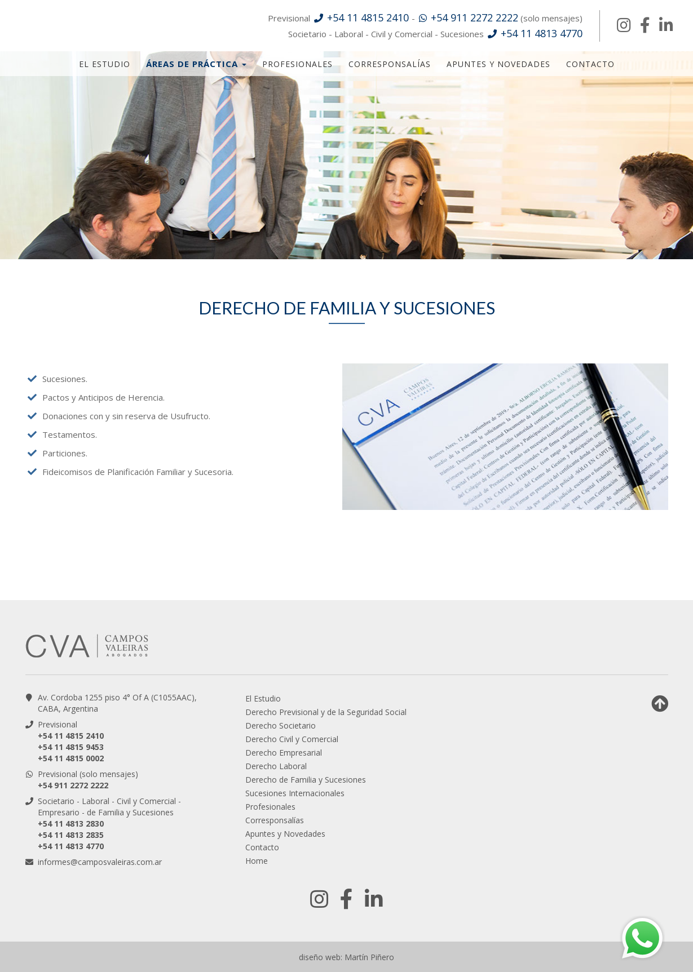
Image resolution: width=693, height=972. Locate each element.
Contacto (590, 64)
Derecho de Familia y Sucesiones (305, 779)
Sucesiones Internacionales (295, 793)
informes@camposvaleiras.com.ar (100, 861)
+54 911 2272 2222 (73, 785)
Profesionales (297, 64)
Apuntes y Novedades (498, 64)
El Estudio (104, 64)
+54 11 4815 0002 (71, 758)
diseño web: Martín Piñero (346, 957)
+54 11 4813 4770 (71, 846)
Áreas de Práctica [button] (196, 63)
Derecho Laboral (276, 766)
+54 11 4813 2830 (71, 823)
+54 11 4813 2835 (71, 834)
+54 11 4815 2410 (71, 735)
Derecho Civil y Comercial (291, 739)
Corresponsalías (389, 64)
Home (256, 860)
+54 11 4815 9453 (71, 747)
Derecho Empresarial (283, 752)
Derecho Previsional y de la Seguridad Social (326, 712)
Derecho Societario (280, 725)
